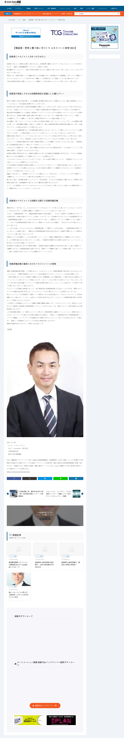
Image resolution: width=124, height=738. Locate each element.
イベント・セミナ (65, 8)
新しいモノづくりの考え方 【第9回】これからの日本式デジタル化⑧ (18, 594)
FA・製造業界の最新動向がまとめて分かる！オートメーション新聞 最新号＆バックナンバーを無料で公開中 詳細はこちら (46, 14)
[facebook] (14, 478)
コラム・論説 (90, 8)
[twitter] (29, 478)
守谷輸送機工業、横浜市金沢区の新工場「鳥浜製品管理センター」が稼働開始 (30, 493)
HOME (9, 8)
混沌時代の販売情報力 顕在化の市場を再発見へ (70, 563)
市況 (75, 8)
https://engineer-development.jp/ (18, 472)
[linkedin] (76, 478)
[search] (118, 14)
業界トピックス (38, 8)
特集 (81, 8)
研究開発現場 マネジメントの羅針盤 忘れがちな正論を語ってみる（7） (18, 564)
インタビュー (19, 8)
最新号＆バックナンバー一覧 (46, 705)
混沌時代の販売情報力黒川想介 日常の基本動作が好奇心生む (44, 564)
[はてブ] (45, 478)
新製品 (29, 8)
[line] (60, 478)
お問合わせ (114, 8)
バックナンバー (102, 8)
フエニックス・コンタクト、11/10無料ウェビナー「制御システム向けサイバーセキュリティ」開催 (58, 493)
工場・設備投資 (51, 8)
